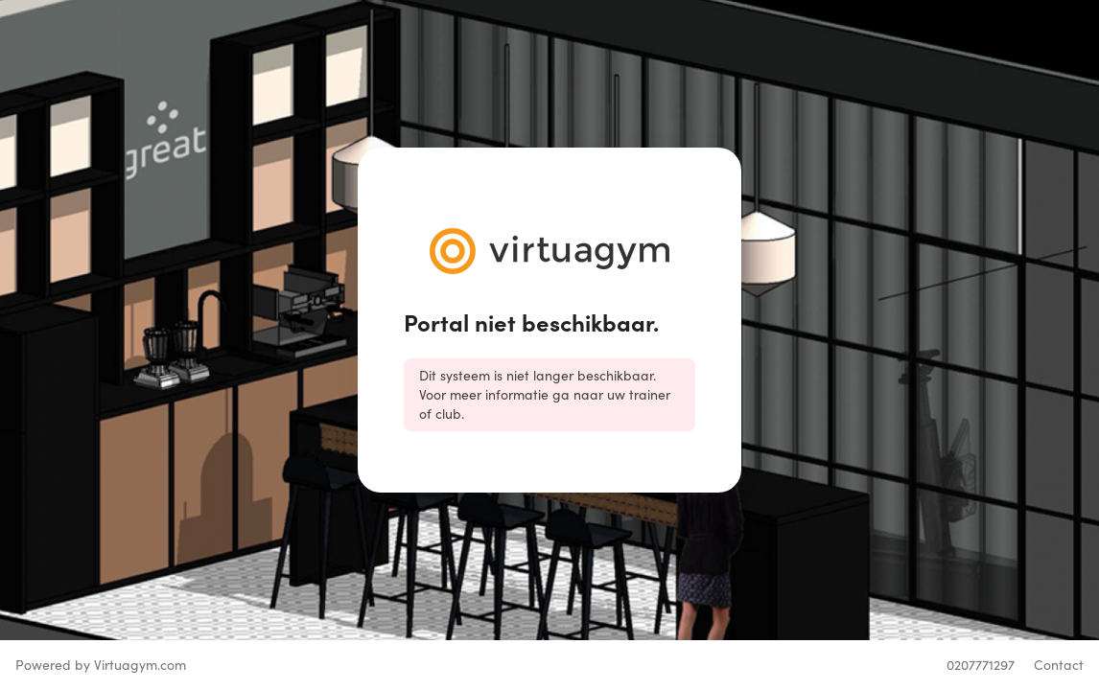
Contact (1059, 665)
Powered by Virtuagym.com (100, 665)
